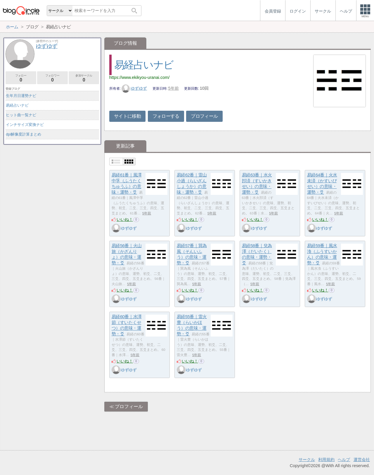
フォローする (166, 116)
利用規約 (326, 459)
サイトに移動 (127, 116)
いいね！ (125, 219)
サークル (307, 459)
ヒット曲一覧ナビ (21, 115)
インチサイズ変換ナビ (25, 124)
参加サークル (84, 78)
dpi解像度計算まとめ (23, 134)
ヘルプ (344, 459)
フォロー (21, 78)
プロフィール (204, 116)
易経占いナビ (143, 64)
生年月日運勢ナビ (21, 95)
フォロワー (52, 78)
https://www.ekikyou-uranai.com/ (139, 77)
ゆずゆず (134, 88)
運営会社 (362, 459)
